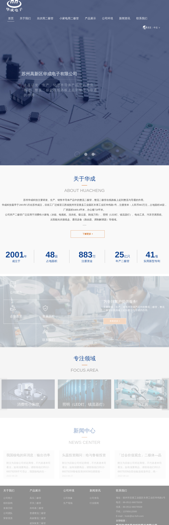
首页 (11, 18)
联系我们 (141, 18)
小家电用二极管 (69, 18)
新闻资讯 (124, 18)
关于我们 (25, 18)
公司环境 (107, 18)
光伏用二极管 (45, 18)
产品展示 (90, 18)
